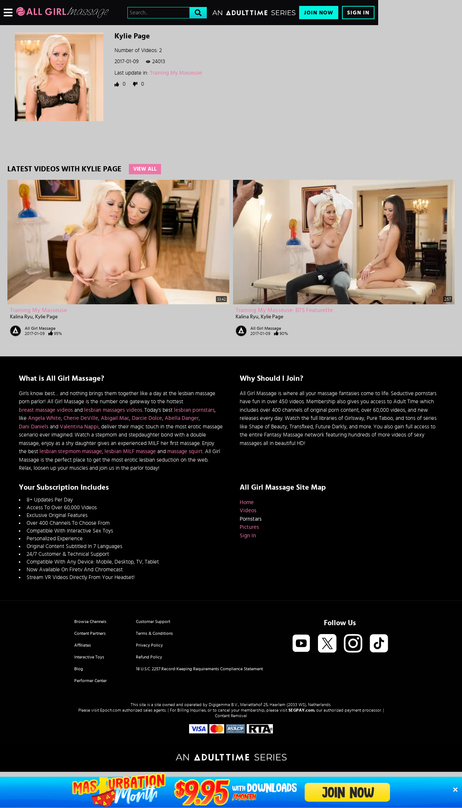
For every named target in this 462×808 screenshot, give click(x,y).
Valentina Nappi (79, 426)
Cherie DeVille (81, 418)
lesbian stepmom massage (71, 451)
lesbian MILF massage (130, 451)
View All (145, 169)
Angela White (44, 418)
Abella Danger (182, 418)
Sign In (358, 13)
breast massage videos (46, 410)
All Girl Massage (40, 328)
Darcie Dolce (147, 418)
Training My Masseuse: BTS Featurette (284, 310)
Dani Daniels (33, 426)
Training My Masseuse (176, 73)
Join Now (318, 13)
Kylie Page (46, 316)
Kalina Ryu (21, 316)
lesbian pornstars (194, 410)
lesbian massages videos (113, 410)
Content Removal (231, 715)
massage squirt (185, 451)
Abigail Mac (115, 418)
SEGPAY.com (301, 710)
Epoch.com (110, 710)
